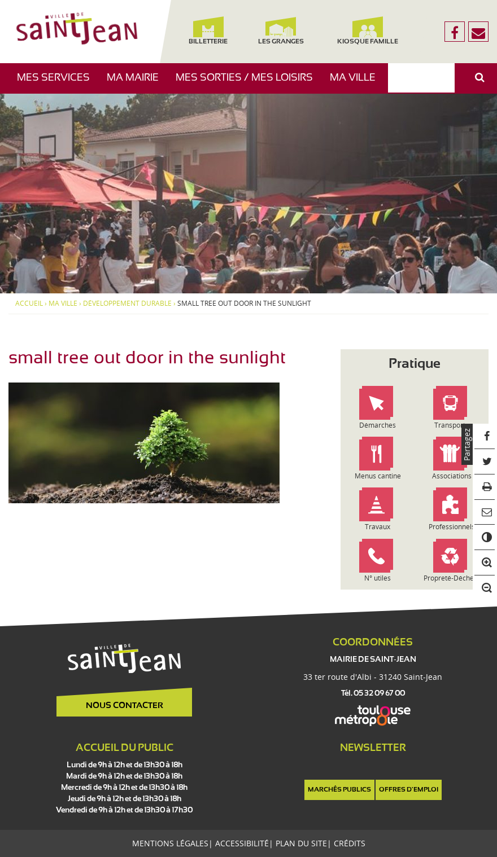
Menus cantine (378, 476)
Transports (451, 425)
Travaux (377, 526)
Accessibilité (242, 843)
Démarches (377, 425)
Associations (452, 476)
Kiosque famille (367, 30)
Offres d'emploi (408, 789)
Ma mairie (137, 83)
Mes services (57, 83)
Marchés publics (339, 789)
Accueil (29, 303)
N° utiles (377, 578)
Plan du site (301, 843)
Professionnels (452, 526)
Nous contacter (124, 706)
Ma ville (357, 83)
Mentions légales (170, 843)
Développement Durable (127, 303)
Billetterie (208, 30)
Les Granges (281, 30)
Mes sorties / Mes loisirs (248, 83)
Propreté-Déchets (451, 578)
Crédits (349, 843)
